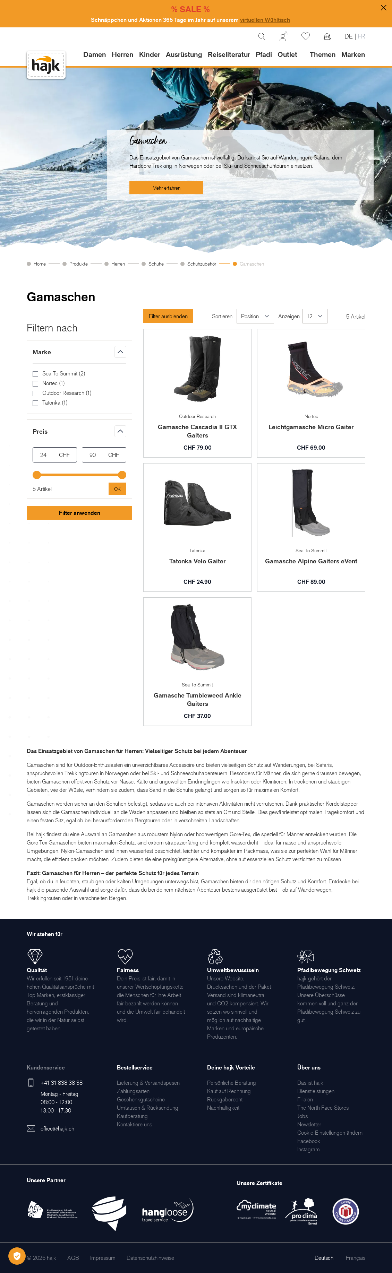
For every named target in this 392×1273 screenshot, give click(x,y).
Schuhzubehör (201, 264)
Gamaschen (252, 264)
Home (40, 264)
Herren (118, 264)
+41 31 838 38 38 (62, 1082)
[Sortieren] (255, 316)
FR (360, 36)
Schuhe (156, 264)
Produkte (78, 264)
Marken (353, 54)
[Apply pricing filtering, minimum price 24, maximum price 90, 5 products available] (117, 489)
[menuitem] (148, 1082)
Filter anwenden (79, 512)
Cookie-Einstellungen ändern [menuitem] (330, 1132)
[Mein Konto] (283, 36)
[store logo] (46, 65)
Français (355, 1257)
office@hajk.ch (57, 1128)
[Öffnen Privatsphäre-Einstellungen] (17, 1256)
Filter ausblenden (168, 316)
